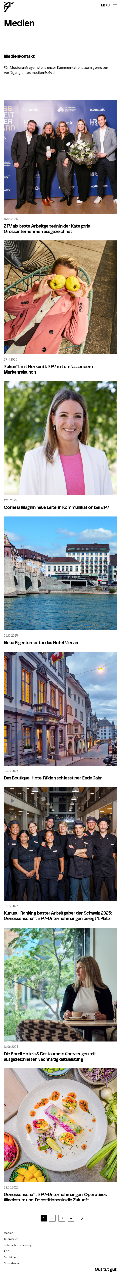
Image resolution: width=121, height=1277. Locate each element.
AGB (6, 1251)
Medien (8, 1233)
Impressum (11, 1239)
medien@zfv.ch (44, 73)
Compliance (11, 1263)
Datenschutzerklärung (18, 1245)
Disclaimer (10, 1257)
